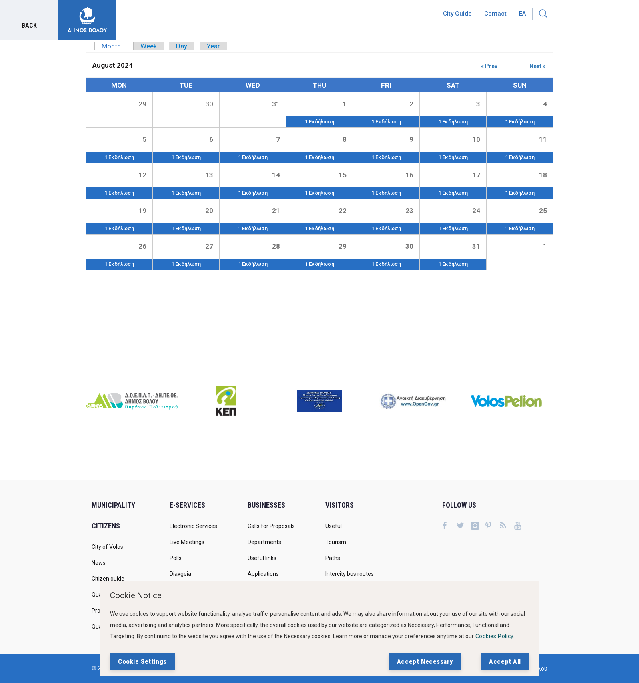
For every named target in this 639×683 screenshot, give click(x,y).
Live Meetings (187, 542)
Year (213, 46)
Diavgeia (180, 574)
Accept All (505, 661)
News (99, 563)
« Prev (489, 66)
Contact (495, 13)
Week (148, 46)
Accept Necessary (425, 661)
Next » (537, 66)
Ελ (522, 13)
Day (181, 46)
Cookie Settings (142, 661)
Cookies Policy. (495, 636)
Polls (176, 558)
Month (115, 46)
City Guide (457, 13)
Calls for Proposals (271, 526)
